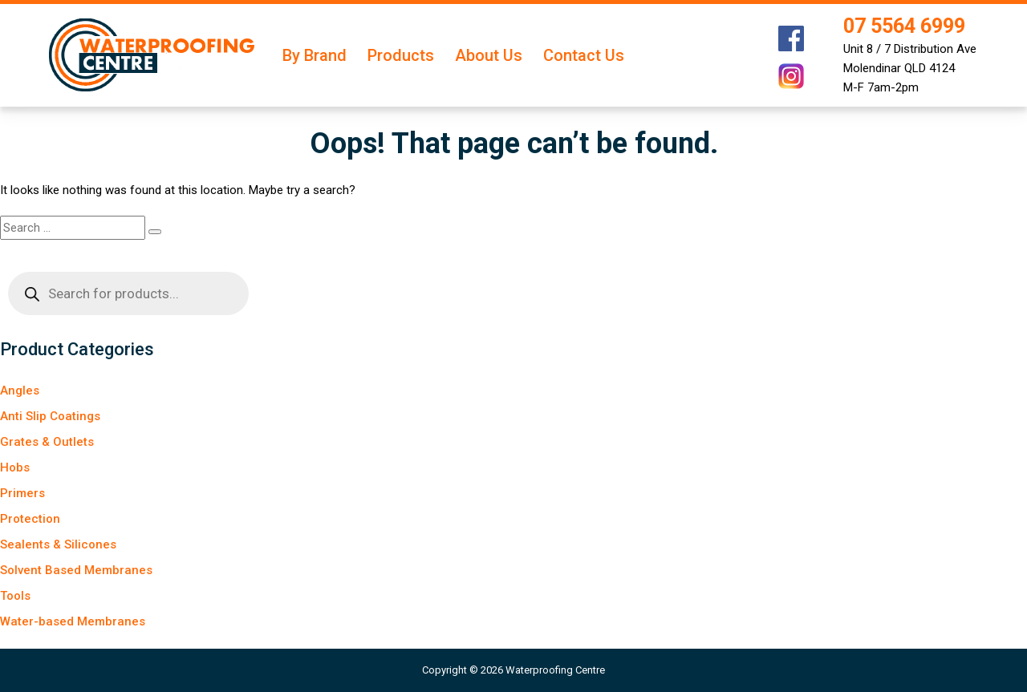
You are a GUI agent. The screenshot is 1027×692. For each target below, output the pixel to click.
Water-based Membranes (72, 621)
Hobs (15, 467)
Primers (22, 493)
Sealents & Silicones (58, 544)
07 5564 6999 (904, 26)
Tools (15, 596)
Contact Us (583, 55)
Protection (30, 519)
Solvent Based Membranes (76, 570)
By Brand (314, 55)
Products (400, 55)
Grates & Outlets (47, 442)
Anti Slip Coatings (50, 416)
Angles (19, 390)
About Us (488, 55)
